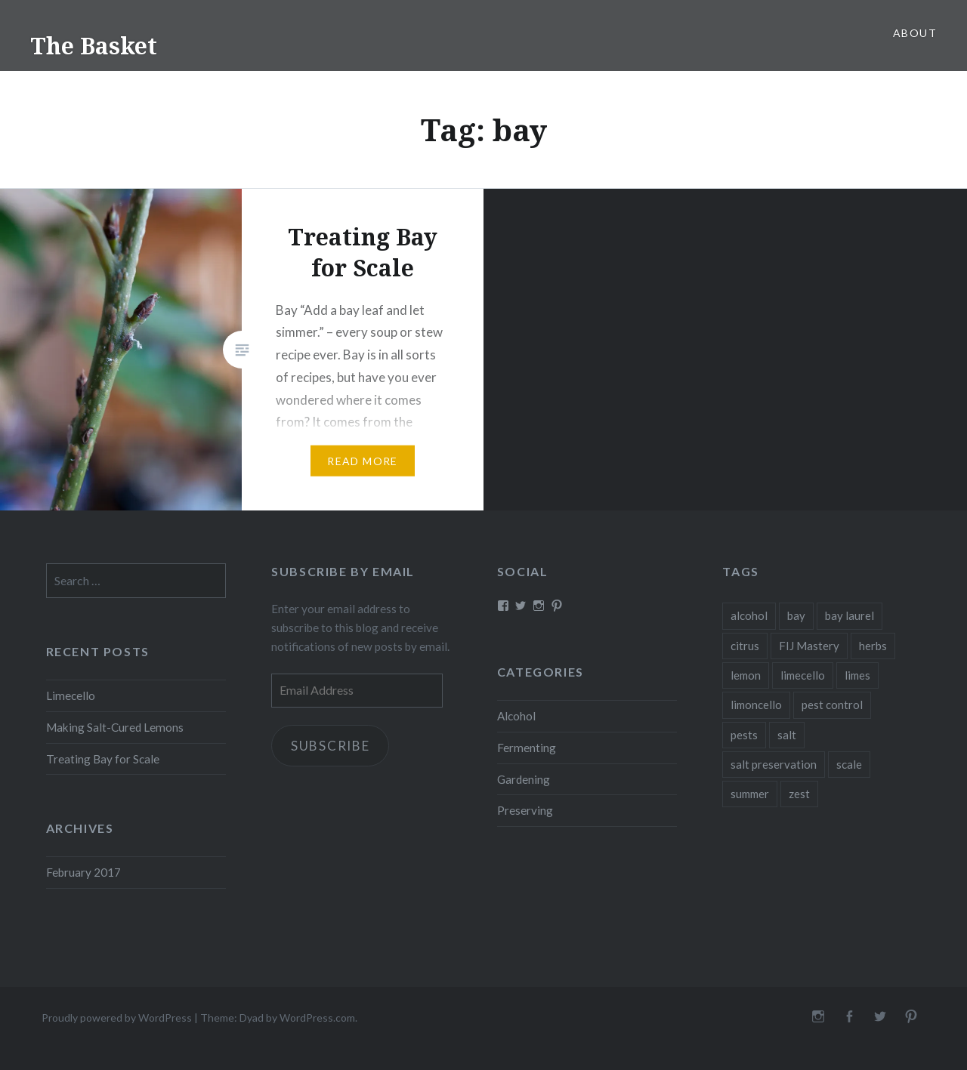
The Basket (93, 45)
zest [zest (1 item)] (799, 793)
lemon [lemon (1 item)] (746, 675)
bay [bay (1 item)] (796, 615)
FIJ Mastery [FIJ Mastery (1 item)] (809, 645)
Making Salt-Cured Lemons (115, 727)
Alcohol (516, 716)
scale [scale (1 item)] (849, 764)
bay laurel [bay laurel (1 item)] (849, 615)
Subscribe (330, 746)
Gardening (523, 779)
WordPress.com (317, 1017)
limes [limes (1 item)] (857, 675)
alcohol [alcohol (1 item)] (749, 615)
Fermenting (526, 747)
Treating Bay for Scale (102, 759)
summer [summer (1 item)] (750, 793)
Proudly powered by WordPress (117, 1017)
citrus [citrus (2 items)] (745, 645)
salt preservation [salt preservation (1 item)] (774, 764)
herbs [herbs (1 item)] (873, 645)
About (915, 32)
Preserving (525, 810)
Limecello (70, 695)
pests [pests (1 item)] (744, 735)
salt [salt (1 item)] (786, 735)
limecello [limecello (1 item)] (802, 675)
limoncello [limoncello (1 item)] (756, 704)
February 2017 (83, 872)
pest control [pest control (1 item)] (832, 704)
